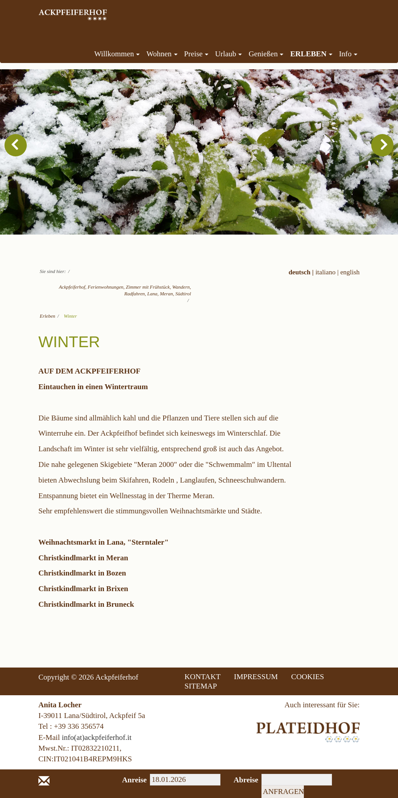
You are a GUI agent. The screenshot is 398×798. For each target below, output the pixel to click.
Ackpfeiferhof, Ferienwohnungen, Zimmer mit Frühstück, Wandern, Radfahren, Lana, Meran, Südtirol (125, 290)
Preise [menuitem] (196, 54)
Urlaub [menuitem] (228, 54)
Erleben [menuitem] (311, 54)
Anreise (129, 780)
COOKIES (307, 676)
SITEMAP (201, 686)
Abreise (241, 780)
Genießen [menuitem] (266, 54)
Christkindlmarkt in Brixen (83, 588)
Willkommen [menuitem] (117, 54)
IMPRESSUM (256, 676)
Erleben (47, 316)
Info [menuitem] (348, 54)
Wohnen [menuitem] (161, 54)
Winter (70, 316)
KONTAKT (203, 676)
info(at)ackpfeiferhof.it (96, 737)
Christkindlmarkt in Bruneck (86, 604)
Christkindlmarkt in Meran (83, 558)
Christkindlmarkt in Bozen (82, 573)
